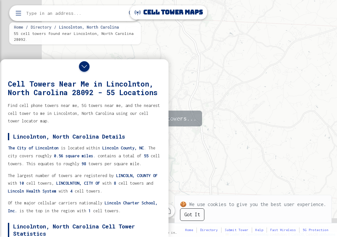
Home (18, 27)
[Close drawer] (84, 66)
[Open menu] (18, 13)
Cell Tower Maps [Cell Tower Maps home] (169, 12)
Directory (41, 27)
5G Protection (315, 230)
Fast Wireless (283, 230)
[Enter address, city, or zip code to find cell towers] (75, 13)
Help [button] (259, 230)
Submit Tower (236, 230)
